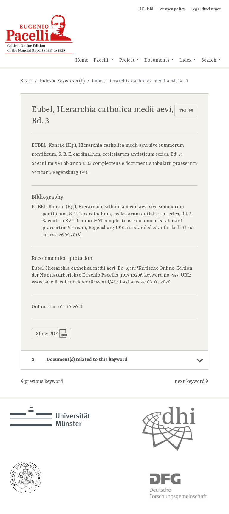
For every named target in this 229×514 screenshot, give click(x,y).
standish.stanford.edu (158, 228)
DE (141, 9)
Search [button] (208, 60)
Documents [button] (156, 60)
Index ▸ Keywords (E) (62, 81)
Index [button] (185, 60)
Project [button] (127, 60)
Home (81, 60)
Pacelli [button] (101, 60)
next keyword (191, 381)
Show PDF (51, 333)
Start (26, 81)
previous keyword (42, 381)
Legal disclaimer (206, 9)
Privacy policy (172, 9)
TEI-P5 (186, 110)
